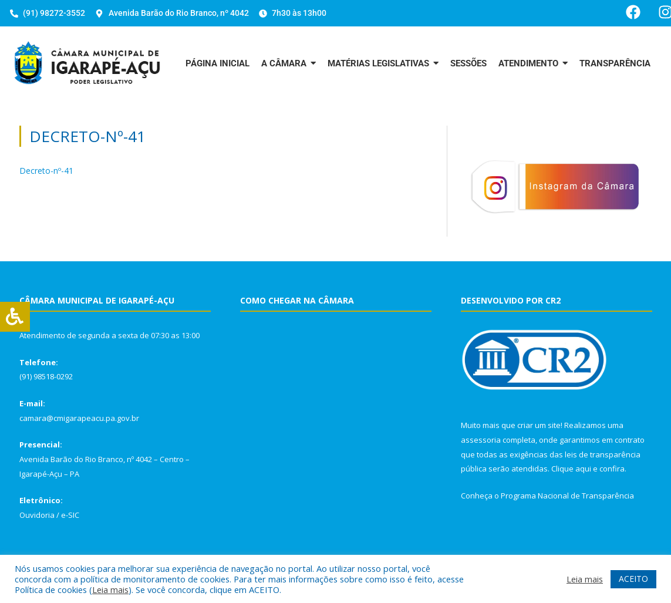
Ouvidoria (37, 515)
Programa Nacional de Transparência (567, 495)
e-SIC (70, 515)
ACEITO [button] (633, 578)
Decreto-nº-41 (46, 170)
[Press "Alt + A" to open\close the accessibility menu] (15, 317)
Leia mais (110, 589)
